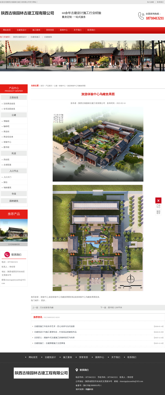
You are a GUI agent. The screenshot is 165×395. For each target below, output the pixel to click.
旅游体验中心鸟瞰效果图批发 (86, 297)
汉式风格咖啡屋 (14, 244)
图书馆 (6, 147)
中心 (158, 206)
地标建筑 (7, 188)
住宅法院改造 (9, 109)
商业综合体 (8, 137)
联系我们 (160, 2)
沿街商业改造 (9, 104)
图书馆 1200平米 (115, 308)
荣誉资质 (50, 30)
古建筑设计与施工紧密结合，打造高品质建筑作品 (55, 332)
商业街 (6, 132)
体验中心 (62, 86)
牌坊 (5, 182)
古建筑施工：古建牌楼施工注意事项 (49, 343)
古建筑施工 (35, 37)
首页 (42, 86)
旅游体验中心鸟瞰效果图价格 (61, 297)
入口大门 (7, 177)
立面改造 (13, 97)
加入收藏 (150, 2)
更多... (43, 300)
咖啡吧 (6, 126)
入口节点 (13, 171)
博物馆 (6, 121)
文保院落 (7, 165)
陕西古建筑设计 (20, 37)
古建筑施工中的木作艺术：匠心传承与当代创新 (54, 326)
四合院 (6, 160)
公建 (55, 86)
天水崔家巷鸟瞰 (46, 308)
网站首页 (7, 30)
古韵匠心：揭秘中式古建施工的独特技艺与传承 (54, 338)
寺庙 (14, 194)
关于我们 (77, 30)
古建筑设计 (21, 30)
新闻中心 (64, 30)
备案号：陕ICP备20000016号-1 (88, 385)
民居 (14, 153)
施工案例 (36, 30)
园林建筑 (13, 201)
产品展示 (49, 86)
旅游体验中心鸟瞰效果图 (76, 86)
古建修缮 (48, 37)
